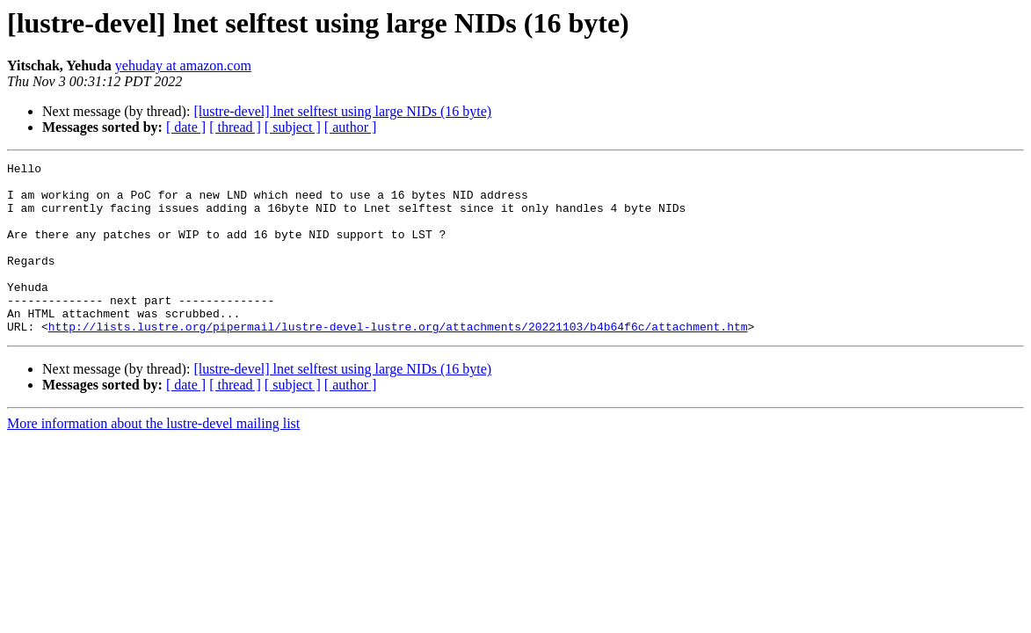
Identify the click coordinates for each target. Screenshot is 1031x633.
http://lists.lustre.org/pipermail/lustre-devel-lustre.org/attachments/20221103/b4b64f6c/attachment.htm (398, 360)
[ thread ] (235, 127)
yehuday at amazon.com (183, 65)
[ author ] (350, 127)
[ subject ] (293, 127)
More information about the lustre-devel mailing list (153, 457)
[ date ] (186, 127)
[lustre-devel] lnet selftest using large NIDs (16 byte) (342, 111)
